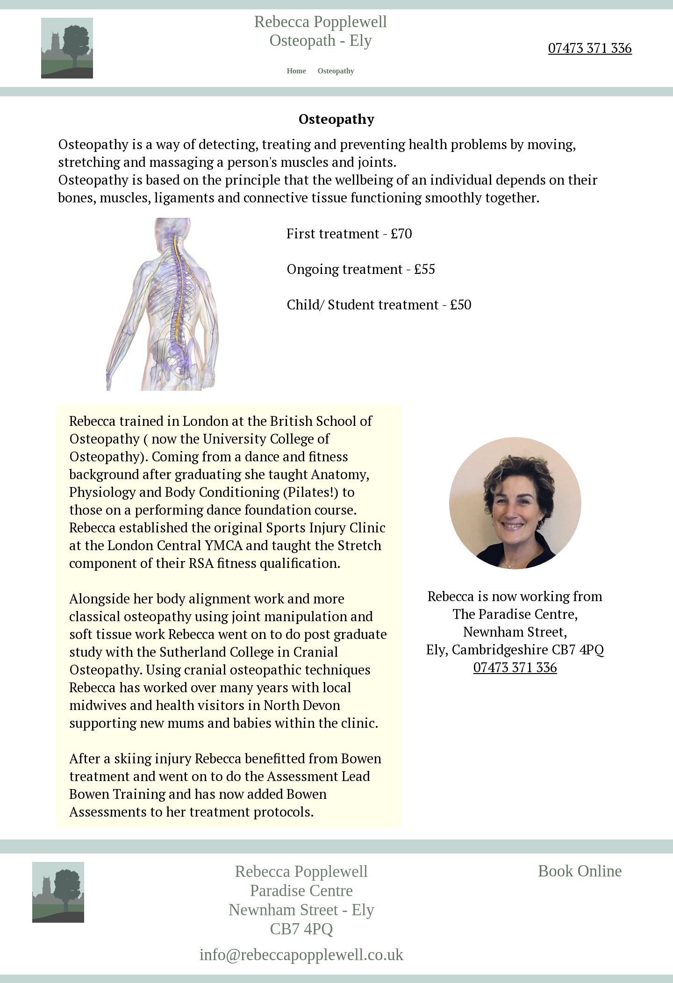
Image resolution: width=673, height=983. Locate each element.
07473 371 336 (590, 48)
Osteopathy (336, 71)
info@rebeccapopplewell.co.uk (302, 955)
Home (296, 71)
